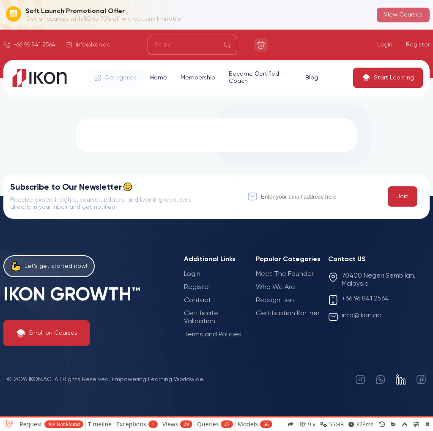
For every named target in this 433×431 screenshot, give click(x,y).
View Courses (403, 15)
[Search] (192, 45)
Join (402, 196)
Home (158, 78)
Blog (311, 78)
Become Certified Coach (254, 77)
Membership (198, 78)
